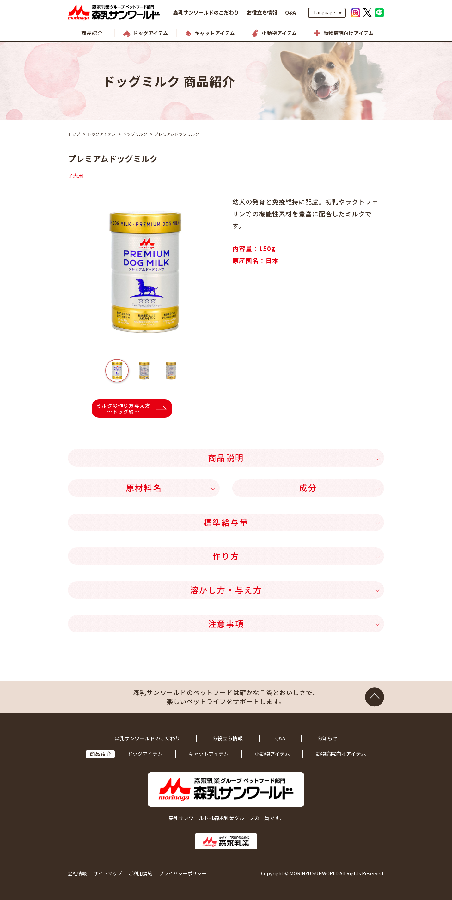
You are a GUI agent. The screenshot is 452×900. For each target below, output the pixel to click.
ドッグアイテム (101, 134)
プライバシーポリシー (182, 873)
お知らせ (327, 738)
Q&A (290, 12)
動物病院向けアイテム (341, 753)
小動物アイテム (272, 753)
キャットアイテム (208, 753)
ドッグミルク (135, 134)
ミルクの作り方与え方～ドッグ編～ (123, 408)
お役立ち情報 (262, 12)
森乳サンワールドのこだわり (206, 12)
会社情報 (77, 873)
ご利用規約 (140, 873)
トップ (74, 134)
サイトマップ (108, 873)
